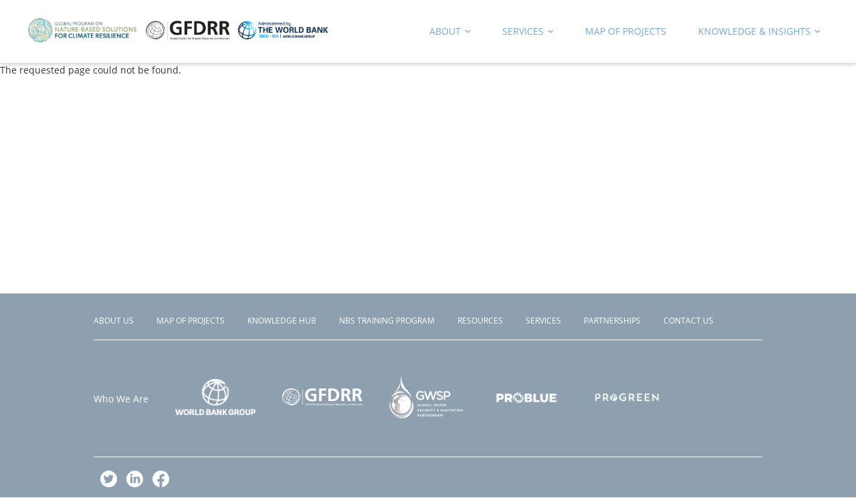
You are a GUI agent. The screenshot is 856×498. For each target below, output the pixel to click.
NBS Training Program (387, 320)
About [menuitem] (445, 34)
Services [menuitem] (523, 34)
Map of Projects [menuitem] (625, 31)
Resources (480, 320)
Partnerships (612, 320)
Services (543, 320)
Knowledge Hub (281, 320)
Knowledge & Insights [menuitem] (755, 34)
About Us (114, 320)
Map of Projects (190, 320)
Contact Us (688, 320)
